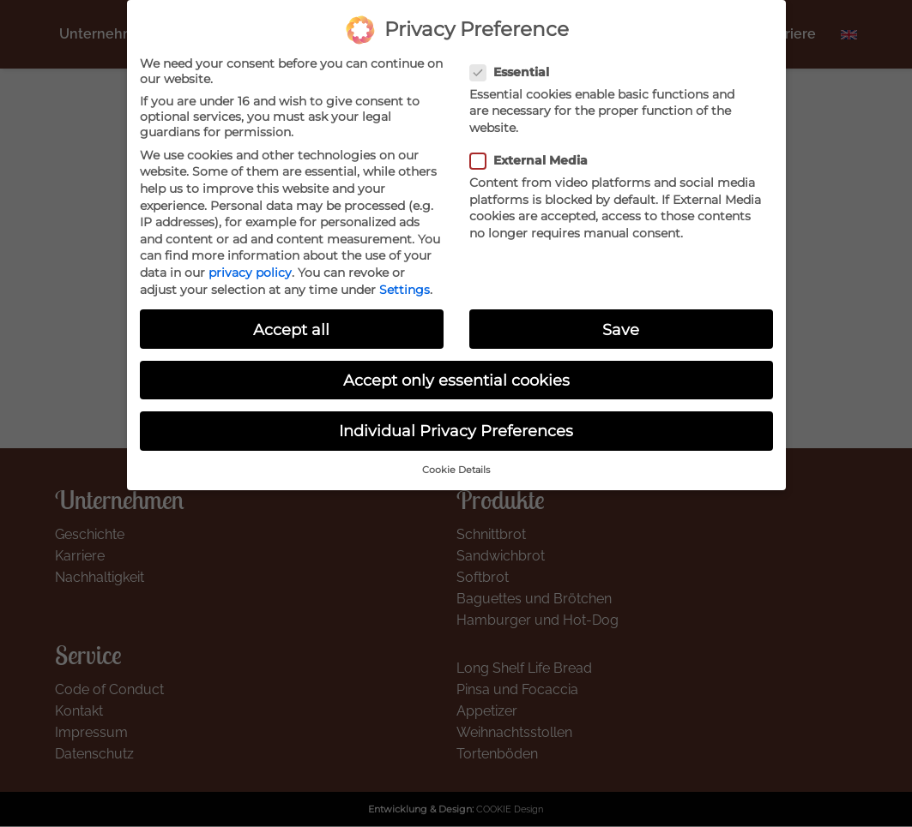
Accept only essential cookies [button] (456, 366)
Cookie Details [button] (456, 456)
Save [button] (620, 315)
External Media (534, 146)
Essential (514, 57)
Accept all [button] (291, 315)
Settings (404, 275)
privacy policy (250, 258)
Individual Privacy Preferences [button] (456, 416)
